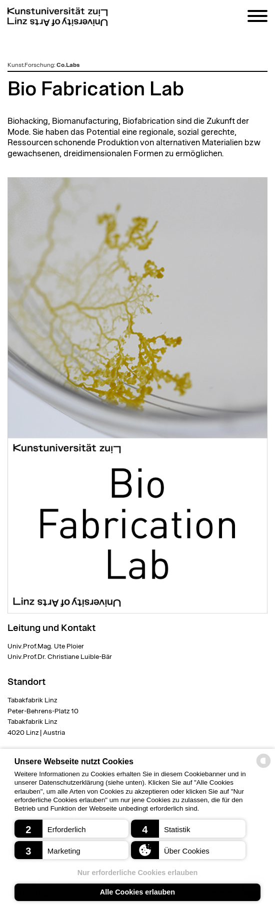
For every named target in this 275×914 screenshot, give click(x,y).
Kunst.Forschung (31, 65)
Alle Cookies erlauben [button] (137, 892)
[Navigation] (258, 17)
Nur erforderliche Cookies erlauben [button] (138, 873)
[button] (71, 829)
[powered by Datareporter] (264, 767)
